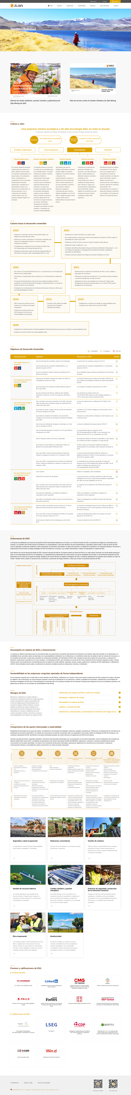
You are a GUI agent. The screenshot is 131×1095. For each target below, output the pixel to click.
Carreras (116, 5)
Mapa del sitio (93, 1)
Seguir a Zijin (28, 1083)
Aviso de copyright (44, 1083)
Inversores (92, 5)
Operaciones (70, 5)
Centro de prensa (104, 5)
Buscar (104, 1)
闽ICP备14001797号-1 (18, 1089)
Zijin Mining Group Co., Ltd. (41, 1089)
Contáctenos (14, 1083)
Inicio (50, 5)
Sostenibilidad (81, 5)
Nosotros (59, 5)
